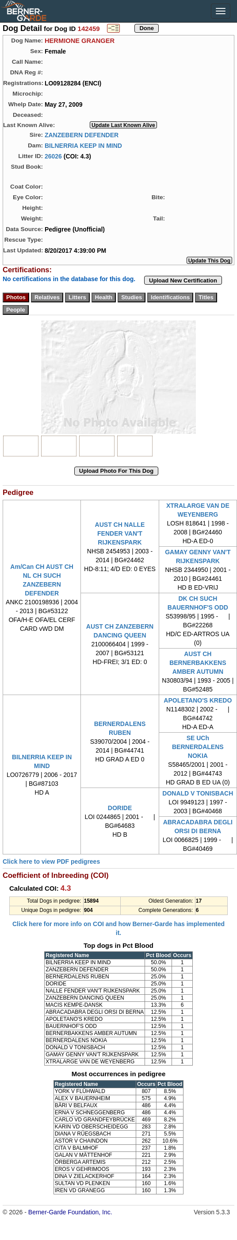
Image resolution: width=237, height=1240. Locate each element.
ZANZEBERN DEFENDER (82, 134)
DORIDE (120, 807)
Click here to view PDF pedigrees (51, 861)
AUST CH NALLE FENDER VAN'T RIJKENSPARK (120, 533)
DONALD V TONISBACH (197, 793)
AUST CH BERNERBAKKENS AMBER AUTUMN (197, 662)
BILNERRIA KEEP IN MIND (83, 145)
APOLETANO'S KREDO (198, 700)
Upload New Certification (183, 280)
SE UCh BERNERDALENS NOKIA (198, 746)
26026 (53, 155)
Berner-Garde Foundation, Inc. (70, 1212)
